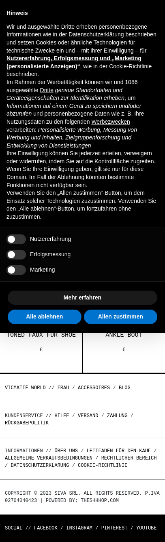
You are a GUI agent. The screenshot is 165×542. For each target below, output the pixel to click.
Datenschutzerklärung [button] (96, 34)
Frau (63, 387)
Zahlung (117, 415)
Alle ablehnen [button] (44, 316)
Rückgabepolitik (27, 423)
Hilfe (61, 415)
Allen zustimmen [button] (120, 316)
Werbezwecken (110, 121)
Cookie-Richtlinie (102, 465)
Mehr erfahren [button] (82, 297)
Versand (88, 415)
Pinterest (114, 528)
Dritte (47, 90)
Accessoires (94, 387)
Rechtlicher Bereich (129, 458)
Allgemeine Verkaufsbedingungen (48, 458)
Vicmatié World (25, 387)
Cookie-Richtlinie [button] (130, 66)
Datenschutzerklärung (40, 465)
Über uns (67, 450)
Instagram (79, 528)
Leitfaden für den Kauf (119, 450)
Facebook (46, 528)
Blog (125, 387)
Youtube (146, 528)
